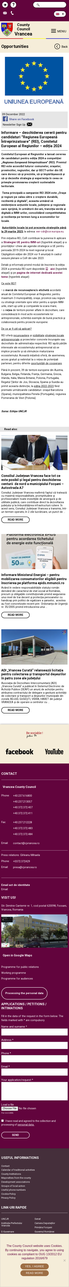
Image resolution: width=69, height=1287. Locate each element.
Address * (7, 1040)
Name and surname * (14, 1026)
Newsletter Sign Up (14, 124)
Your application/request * (17, 1080)
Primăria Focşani (43, 1227)
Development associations (15, 1181)
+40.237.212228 (22, 822)
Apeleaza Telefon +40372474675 (13, 13)
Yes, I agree (34, 1266)
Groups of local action (13, 1186)
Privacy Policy (8, 1197)
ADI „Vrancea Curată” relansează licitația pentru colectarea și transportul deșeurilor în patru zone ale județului (33, 674)
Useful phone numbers (13, 1189)
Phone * (6, 1053)
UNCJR (5, 1218)
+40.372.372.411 (23, 813)
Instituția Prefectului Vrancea (11, 1224)
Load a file (7, 1104)
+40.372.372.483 (23, 828)
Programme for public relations (20, 967)
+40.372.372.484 (23, 834)
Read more (15, 519)
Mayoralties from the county (16, 1177)
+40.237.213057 (22, 801)
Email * (5, 1066)
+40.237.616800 (22, 795)
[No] (64, 1260)
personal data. (26, 1124)
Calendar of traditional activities (18, 1169)
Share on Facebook (21, 119)
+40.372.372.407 (23, 807)
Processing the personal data (24, 993)
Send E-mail (6, 13)
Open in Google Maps (17, 955)
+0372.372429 (21, 861)
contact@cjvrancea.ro (26, 843)
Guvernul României (44, 1231)
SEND (15, 1135)
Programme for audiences (17, 978)
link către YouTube (54, 751)
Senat (38, 1218)
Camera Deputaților (45, 1223)
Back (61, 47)
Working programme (13, 972)
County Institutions (11, 1174)
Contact (5, 1166)
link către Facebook (19, 751)
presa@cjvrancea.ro (25, 867)
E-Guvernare (7, 1231)
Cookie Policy (8, 1194)
